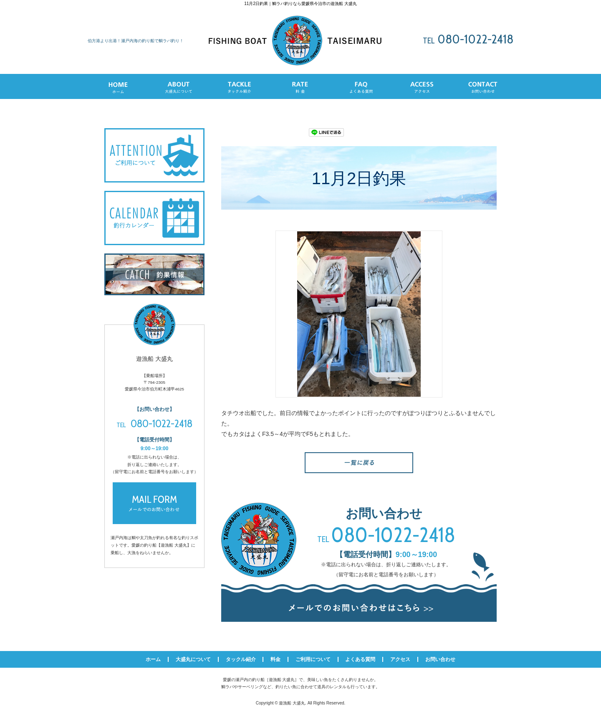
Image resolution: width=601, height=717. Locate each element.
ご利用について (313, 659)
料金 (275, 659)
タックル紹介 (241, 659)
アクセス (400, 659)
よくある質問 (360, 659)
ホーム (153, 659)
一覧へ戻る (359, 462)
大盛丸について (193, 659)
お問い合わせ (440, 659)
